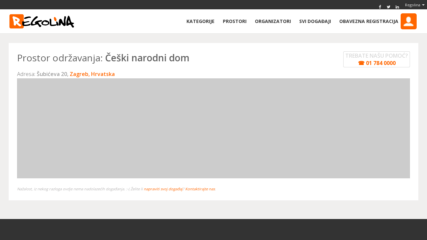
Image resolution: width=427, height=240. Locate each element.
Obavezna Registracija (378, 21)
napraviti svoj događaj (163, 188)
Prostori (235, 21)
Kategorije (200, 21)
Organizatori (273, 21)
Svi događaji (315, 21)
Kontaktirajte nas (200, 188)
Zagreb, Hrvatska (92, 74)
